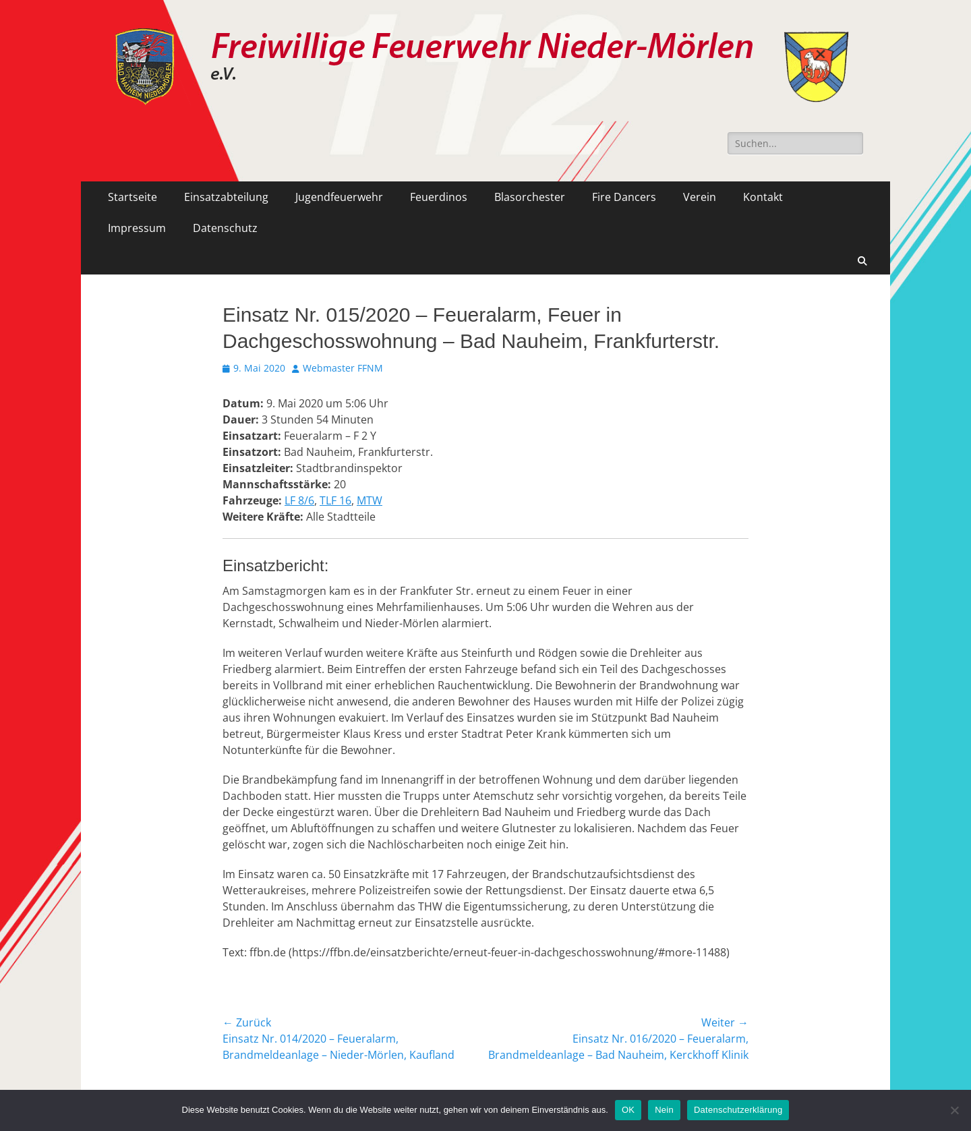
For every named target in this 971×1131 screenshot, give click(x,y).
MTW (369, 500)
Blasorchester (529, 197)
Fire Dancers (624, 197)
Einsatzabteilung (226, 197)
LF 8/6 (299, 500)
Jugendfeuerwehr (339, 197)
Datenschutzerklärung (738, 1110)
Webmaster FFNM (343, 367)
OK (628, 1110)
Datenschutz (225, 228)
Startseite (132, 197)
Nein (664, 1110)
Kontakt (763, 197)
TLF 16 (335, 500)
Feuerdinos (438, 197)
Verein (699, 197)
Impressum (137, 228)
